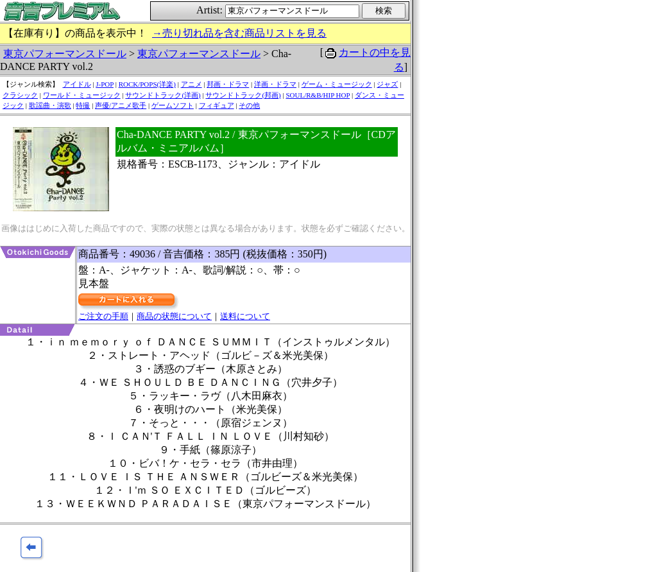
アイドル (77, 84)
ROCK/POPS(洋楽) (147, 84)
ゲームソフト (172, 105)
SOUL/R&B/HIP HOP (318, 95)
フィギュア (216, 105)
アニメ (191, 84)
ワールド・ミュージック (82, 95)
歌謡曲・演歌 (50, 105)
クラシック (20, 95)
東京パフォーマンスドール (64, 53)
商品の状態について (174, 316)
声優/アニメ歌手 (120, 105)
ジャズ (387, 84)
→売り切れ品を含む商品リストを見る (239, 33)
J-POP (105, 84)
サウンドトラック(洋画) (162, 95)
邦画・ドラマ (228, 84)
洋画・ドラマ (275, 84)
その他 (249, 105)
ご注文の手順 (103, 316)
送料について (245, 316)
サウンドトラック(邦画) (242, 95)
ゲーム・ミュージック (337, 84)
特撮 (83, 105)
